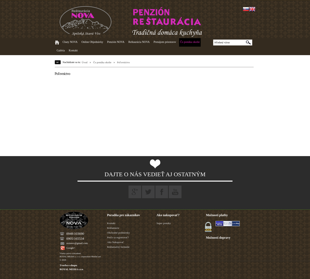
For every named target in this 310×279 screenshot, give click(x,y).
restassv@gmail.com (77, 243)
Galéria (61, 50)
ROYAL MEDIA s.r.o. (72, 269)
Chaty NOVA (70, 42)
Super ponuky (164, 223)
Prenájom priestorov (165, 42)
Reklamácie (113, 227)
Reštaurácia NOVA (138, 42)
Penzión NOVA (115, 42)
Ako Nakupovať (115, 242)
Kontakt (73, 50)
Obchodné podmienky (118, 232)
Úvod (84, 62)
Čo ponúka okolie (190, 42)
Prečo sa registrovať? (118, 237)
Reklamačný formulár (118, 246)
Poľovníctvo (123, 62)
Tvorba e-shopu (68, 265)
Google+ (71, 247)
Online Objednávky (92, 42)
